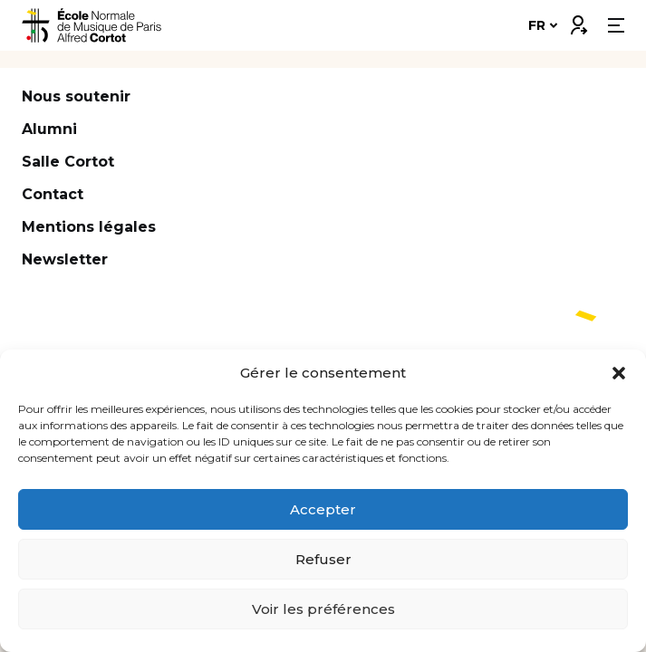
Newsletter (65, 259)
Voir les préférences (323, 609)
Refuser (323, 559)
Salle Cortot (68, 161)
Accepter (323, 509)
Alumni (49, 129)
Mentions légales (89, 226)
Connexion (578, 21)
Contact (52, 194)
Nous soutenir (76, 96)
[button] (619, 373)
